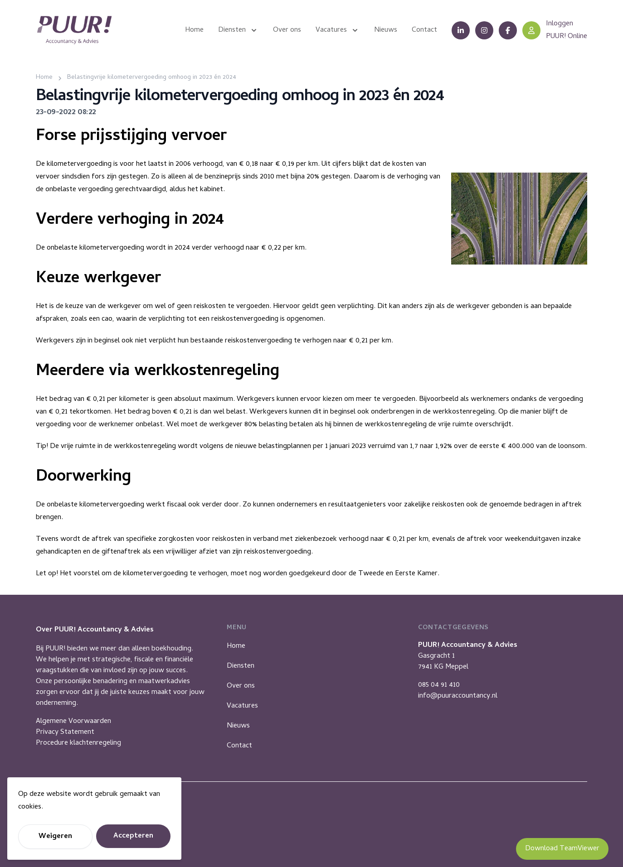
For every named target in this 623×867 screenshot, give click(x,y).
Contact (239, 746)
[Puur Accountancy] (74, 30)
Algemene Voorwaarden (73, 721)
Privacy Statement (65, 732)
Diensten (240, 666)
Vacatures (242, 706)
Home (236, 646)
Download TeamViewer (562, 849)
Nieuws (238, 726)
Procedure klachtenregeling (78, 743)
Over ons (241, 686)
